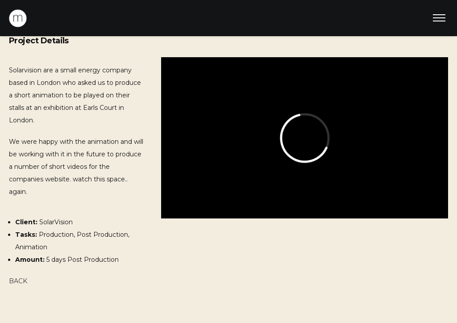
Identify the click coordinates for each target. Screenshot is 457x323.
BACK (18, 281)
